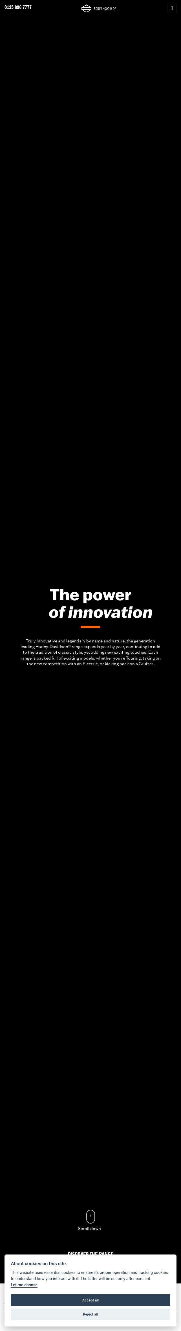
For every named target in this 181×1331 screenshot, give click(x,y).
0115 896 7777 (18, 7)
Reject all (90, 1314)
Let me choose (24, 1285)
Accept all (90, 1300)
